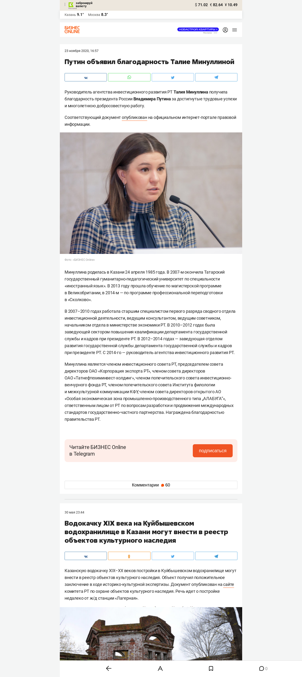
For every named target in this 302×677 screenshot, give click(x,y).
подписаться (212, 450)
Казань (70, 15)
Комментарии (151, 485)
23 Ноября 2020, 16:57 (82, 51)
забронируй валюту (84, 4)
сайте (228, 584)
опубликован (134, 117)
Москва (94, 15)
